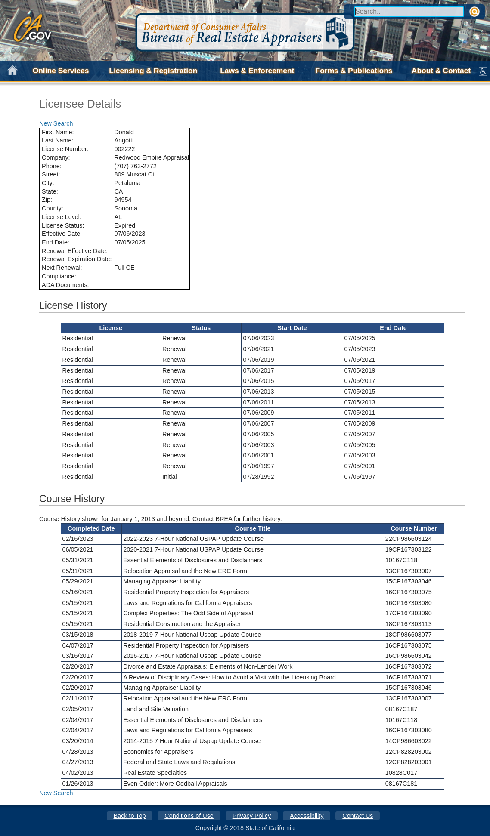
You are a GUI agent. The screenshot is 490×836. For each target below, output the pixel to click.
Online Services (61, 70)
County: (52, 208)
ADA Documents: (65, 284)
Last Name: (58, 140)
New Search (56, 123)
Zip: (47, 199)
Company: (56, 157)
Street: (51, 174)
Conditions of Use (189, 815)
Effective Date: (62, 233)
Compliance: (59, 276)
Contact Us (357, 815)
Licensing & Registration (153, 70)
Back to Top (129, 815)
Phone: (52, 166)
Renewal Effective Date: (75, 250)
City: (48, 182)
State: (50, 191)
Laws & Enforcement (257, 70)
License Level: (61, 216)
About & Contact (441, 70)
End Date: (55, 242)
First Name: (58, 132)
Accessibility (306, 815)
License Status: (63, 225)
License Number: (65, 148)
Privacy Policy (252, 815)
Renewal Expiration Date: (77, 259)
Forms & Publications (354, 70)
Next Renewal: (62, 267)
